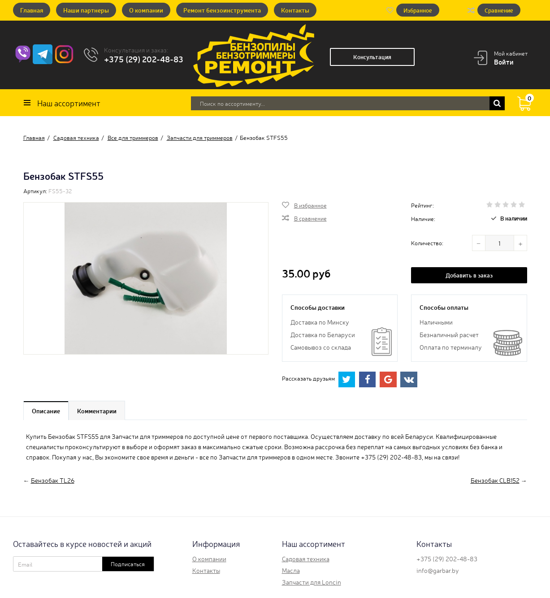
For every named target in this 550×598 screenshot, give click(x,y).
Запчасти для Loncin (311, 582)
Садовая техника (305, 559)
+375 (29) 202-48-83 (143, 58)
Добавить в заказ (469, 275)
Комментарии (97, 411)
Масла (291, 570)
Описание (46, 411)
